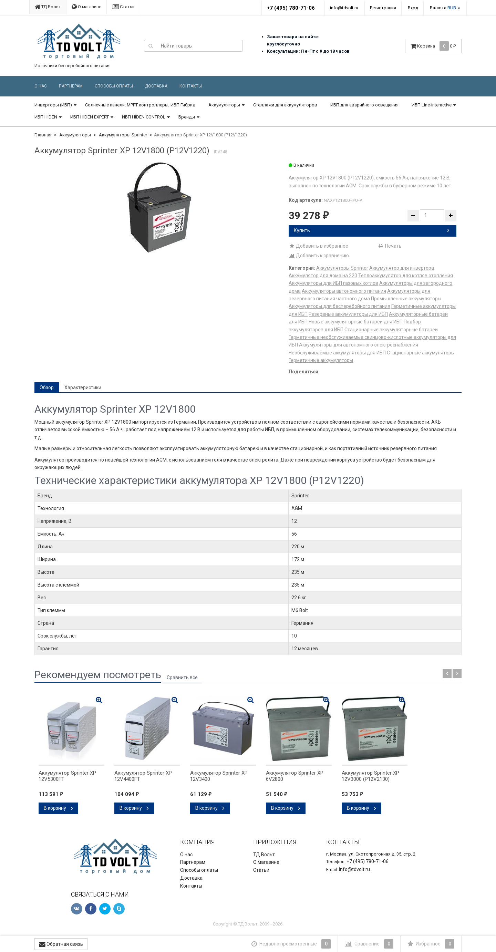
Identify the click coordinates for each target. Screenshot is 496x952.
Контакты (190, 86)
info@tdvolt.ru (344, 7)
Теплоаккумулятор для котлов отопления (405, 275)
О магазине (86, 6)
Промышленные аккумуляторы (406, 298)
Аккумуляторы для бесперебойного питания (339, 306)
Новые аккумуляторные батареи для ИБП (356, 321)
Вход (413, 7)
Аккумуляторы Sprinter (123, 134)
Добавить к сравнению (319, 255)
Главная (42, 134)
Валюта (443, 7)
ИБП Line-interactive (432, 104)
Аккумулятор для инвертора (401, 268)
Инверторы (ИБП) (53, 104)
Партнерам (71, 86)
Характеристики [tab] (82, 387)
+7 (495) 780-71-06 (291, 8)
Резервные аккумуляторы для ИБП (348, 314)
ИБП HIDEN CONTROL (143, 117)
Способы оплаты (114, 86)
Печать (390, 246)
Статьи (123, 6)
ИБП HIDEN (45, 117)
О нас (40, 86)
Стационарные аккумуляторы (421, 352)
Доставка (156, 86)
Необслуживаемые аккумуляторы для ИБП (337, 352)
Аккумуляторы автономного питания (344, 291)
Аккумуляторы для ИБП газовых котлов (333, 283)
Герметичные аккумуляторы (321, 360)
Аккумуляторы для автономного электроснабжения (358, 345)
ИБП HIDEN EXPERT (89, 117)
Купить (372, 230)
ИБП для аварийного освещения (364, 104)
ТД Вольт (48, 6)
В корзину (58, 808)
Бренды (186, 117)
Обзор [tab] (47, 387)
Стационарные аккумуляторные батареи (391, 329)
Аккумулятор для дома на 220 (323, 275)
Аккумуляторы (224, 104)
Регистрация (383, 7)
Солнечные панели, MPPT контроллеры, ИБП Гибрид (140, 104)
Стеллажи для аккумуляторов (285, 104)
